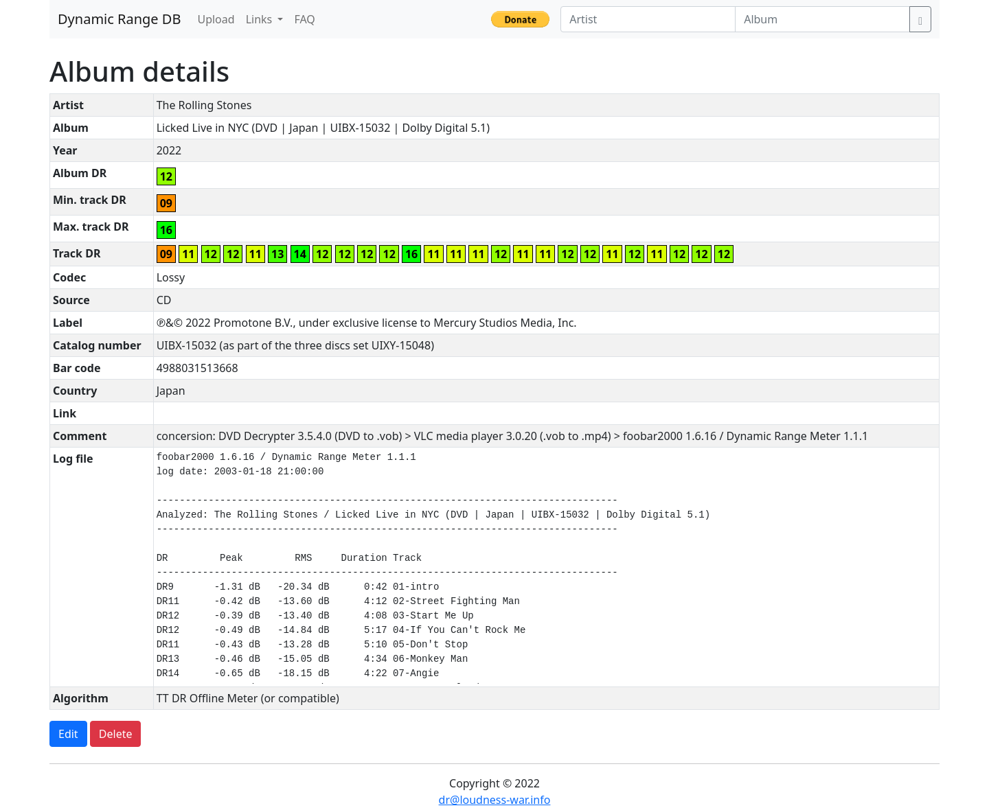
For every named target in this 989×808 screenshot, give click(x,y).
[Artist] (648, 19)
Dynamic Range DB (119, 19)
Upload (215, 19)
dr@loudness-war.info (495, 799)
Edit (68, 733)
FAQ (304, 19)
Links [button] (260, 19)
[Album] (822, 19)
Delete (116, 733)
